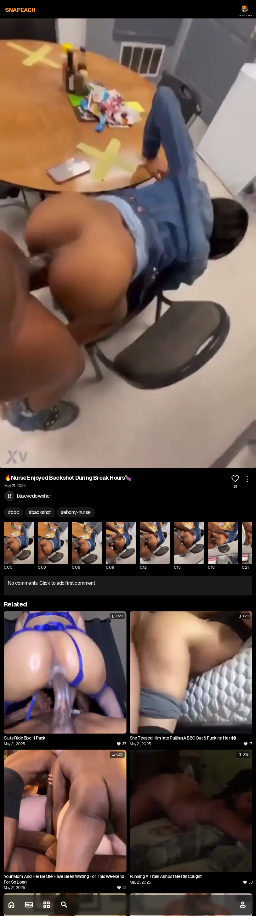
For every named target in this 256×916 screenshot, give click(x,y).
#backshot (40, 512)
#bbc (13, 512)
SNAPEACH (20, 10)
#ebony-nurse (75, 512)
